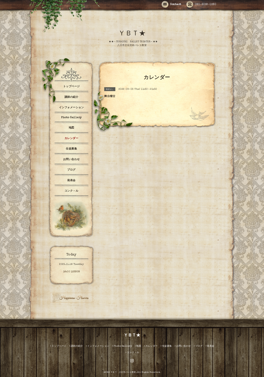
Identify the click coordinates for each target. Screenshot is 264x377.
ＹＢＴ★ (132, 34)
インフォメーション (71, 107)
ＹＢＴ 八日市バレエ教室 (123, 372)
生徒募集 (71, 149)
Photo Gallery (71, 117)
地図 (71, 128)
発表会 (71, 180)
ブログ (71, 170)
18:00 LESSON (71, 272)
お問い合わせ (71, 159)
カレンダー (71, 138)
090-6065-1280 (201, 4)
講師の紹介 (71, 97)
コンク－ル (71, 191)
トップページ (71, 86)
